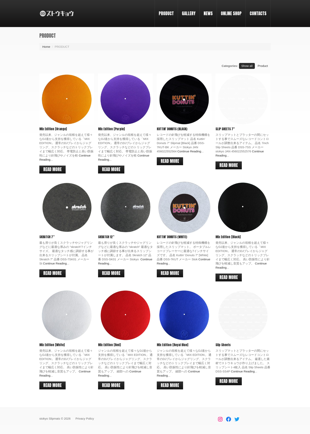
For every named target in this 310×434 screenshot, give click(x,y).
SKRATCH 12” (106, 236)
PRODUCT (166, 13)
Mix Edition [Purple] (111, 129)
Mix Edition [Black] (227, 236)
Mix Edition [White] (52, 344)
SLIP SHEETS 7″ (224, 129)
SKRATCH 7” (47, 236)
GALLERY (189, 13)
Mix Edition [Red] (109, 344)
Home (46, 46)
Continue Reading (189, 151)
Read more (52, 169)
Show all (247, 65)
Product (263, 65)
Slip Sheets (222, 344)
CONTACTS (258, 13)
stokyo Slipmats (49, 418)
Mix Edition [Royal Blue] (172, 344)
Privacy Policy (85, 418)
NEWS (208, 13)
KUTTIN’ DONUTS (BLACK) (172, 129)
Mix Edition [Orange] (53, 129)
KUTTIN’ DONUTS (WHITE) (172, 236)
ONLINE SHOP (231, 13)
